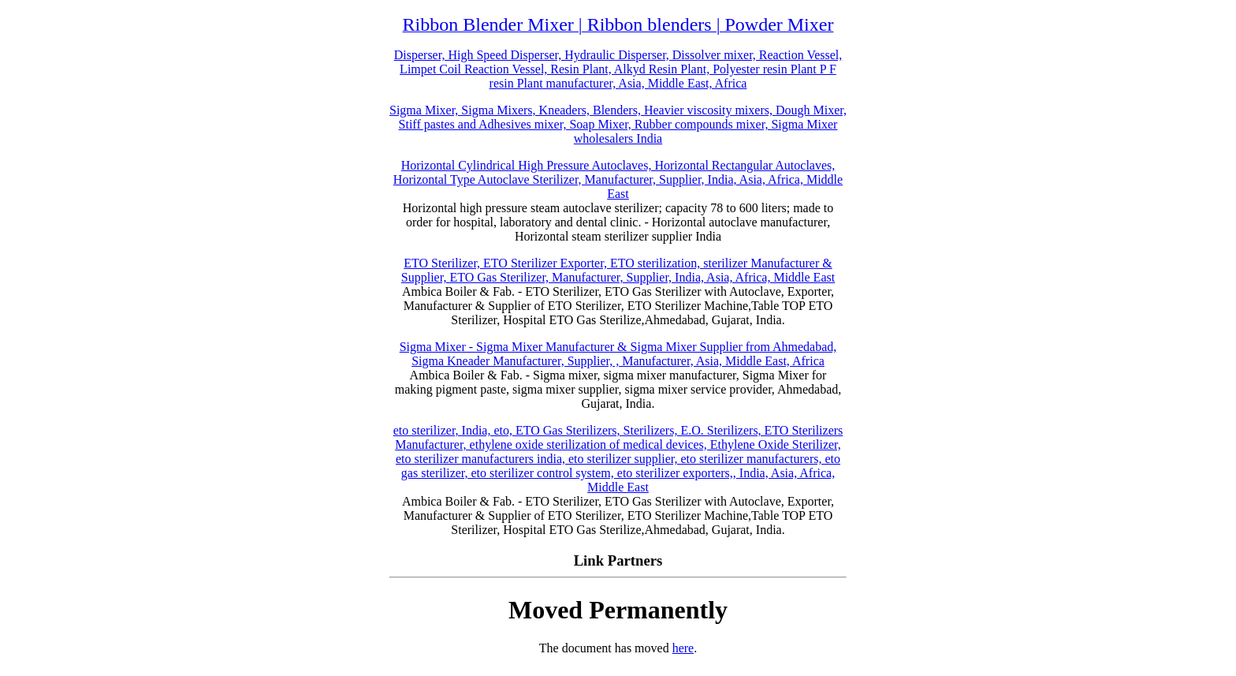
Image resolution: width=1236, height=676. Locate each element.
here (683, 648)
